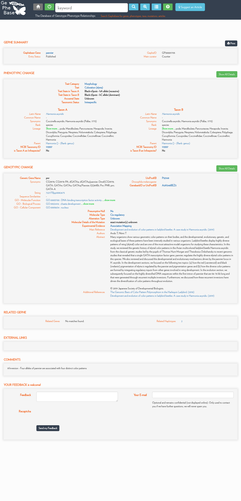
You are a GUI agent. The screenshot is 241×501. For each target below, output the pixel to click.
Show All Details (227, 74)
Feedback (25, 395)
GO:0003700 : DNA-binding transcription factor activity (74, 200)
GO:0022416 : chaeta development (63, 203)
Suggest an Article (190, 7)
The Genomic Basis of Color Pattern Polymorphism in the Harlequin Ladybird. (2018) (152, 292)
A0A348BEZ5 (169, 185)
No (111, 211)
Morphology (91, 83)
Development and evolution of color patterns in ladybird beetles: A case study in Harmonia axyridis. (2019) (162, 229)
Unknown (115, 218)
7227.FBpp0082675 (55, 192)
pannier (49, 52)
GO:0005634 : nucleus (57, 207)
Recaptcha (25, 411)
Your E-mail (140, 395)
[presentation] (64, 415)
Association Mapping (120, 225)
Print (231, 43)
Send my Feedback (48, 428)
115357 (49, 146)
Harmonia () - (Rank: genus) (60, 143)
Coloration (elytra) (94, 87)
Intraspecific (91, 102)
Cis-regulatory (117, 214)
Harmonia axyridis (55, 113)
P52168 (165, 178)
